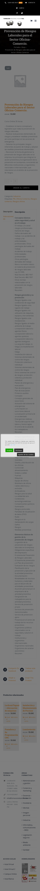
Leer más (12, 445)
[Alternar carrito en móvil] (31, 21)
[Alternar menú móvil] (36, 21)
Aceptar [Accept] (9, 450)
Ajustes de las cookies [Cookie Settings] (26, 455)
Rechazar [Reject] (18, 450)
